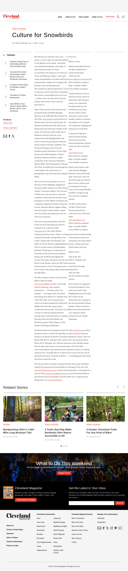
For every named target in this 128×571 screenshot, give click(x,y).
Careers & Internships (14, 530)
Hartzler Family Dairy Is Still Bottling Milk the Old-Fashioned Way (19, 64)
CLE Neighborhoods (44, 542)
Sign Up (120, 503)
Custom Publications (14, 542)
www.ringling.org (49, 119)
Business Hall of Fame (80, 530)
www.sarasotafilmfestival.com (57, 374)
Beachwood (41, 526)
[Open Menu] (123, 17)
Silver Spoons (77, 538)
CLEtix (74, 542)
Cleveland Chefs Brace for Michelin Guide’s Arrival (19, 87)
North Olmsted (58, 530)
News (60, 17)
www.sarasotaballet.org (43, 284)
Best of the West (77, 526)
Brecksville (40, 530)
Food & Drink (83, 17)
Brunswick (40, 538)
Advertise (10, 534)
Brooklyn (40, 534)
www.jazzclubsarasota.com (44, 370)
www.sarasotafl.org (54, 380)
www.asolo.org (40, 231)
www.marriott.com (76, 153)
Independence (42, 550)
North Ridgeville (59, 534)
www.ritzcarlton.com (77, 220)
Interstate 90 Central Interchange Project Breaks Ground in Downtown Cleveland (18, 75)
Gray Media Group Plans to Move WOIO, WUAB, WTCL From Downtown (18, 107)
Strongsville (57, 546)
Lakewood (57, 518)
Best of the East (77, 522)
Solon (55, 542)
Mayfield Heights (59, 522)
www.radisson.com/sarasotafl (80, 79)
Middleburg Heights (60, 526)
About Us (10, 526)
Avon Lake (40, 522)
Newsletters (101, 522)
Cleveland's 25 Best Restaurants (18, 96)
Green (39, 546)
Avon (38, 518)
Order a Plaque (12, 538)
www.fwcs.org (78, 330)
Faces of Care (77, 534)
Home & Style (97, 17)
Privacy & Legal (12, 546)
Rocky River (57, 538)
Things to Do (70, 17)
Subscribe (110, 16)
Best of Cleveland (78, 518)
